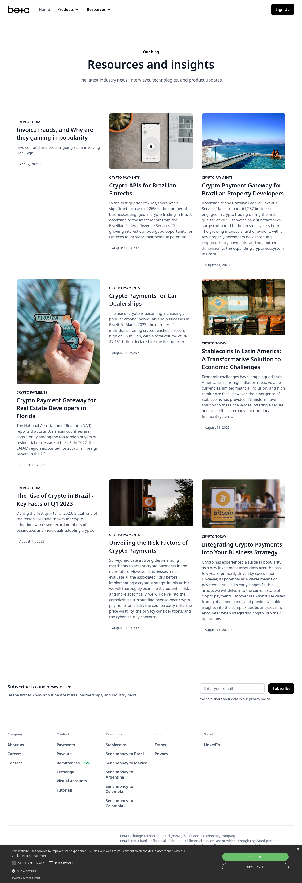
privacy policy (259, 699)
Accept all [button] (255, 856)
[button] (68, 9)
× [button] (298, 849)
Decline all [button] (255, 867)
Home (44, 9)
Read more (39, 856)
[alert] (151, 864)
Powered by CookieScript (26, 878)
